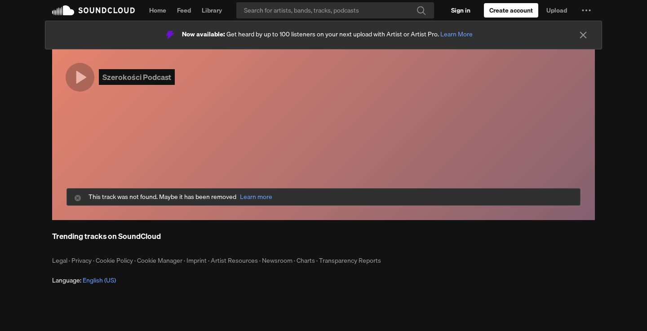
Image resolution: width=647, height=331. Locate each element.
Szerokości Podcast (136, 77)
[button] (586, 10)
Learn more (256, 197)
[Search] (335, 10)
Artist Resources (234, 260)
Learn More (456, 34)
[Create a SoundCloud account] (511, 10)
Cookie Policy (114, 260)
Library (212, 10)
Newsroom (277, 260)
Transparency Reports (350, 260)
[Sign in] (461, 10)
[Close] (583, 35)
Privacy (81, 260)
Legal (59, 260)
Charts (306, 260)
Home (157, 10)
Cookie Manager (159, 260)
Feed (184, 10)
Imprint (196, 260)
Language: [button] (84, 280)
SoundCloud (93, 10)
